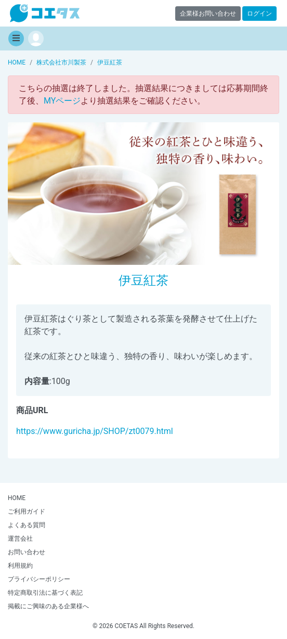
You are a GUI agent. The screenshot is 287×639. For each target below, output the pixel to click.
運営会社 (20, 538)
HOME (16, 498)
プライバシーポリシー (39, 579)
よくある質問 (26, 525)
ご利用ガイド (26, 511)
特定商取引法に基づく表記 (45, 592)
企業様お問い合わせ (208, 13)
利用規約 (20, 565)
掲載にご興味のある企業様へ (48, 606)
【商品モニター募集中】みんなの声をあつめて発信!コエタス (44, 13)
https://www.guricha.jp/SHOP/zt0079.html (94, 431)
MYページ (62, 101)
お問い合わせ (26, 552)
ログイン (259, 13)
